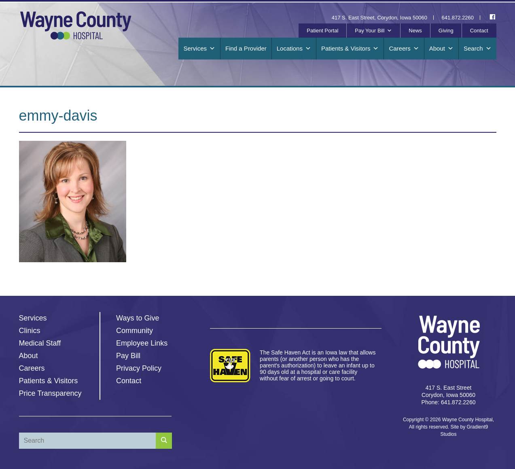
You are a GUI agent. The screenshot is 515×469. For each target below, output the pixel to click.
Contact (479, 31)
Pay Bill (128, 356)
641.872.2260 (458, 17)
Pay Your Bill (373, 30)
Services (199, 48)
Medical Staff (40, 343)
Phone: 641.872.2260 (449, 402)
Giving (446, 31)
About (441, 48)
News (415, 31)
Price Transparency (50, 393)
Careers (404, 48)
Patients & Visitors (350, 48)
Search (478, 48)
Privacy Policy (138, 368)
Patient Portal (322, 31)
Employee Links (141, 343)
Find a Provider (246, 48)
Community (134, 331)
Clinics (29, 331)
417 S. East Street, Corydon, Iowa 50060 (379, 17)
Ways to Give (137, 318)
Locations (294, 48)
